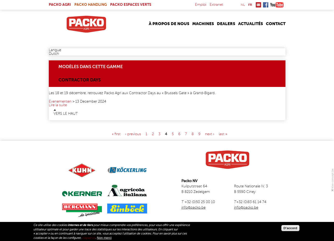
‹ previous (133, 134)
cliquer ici (88, 238)
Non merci (104, 238)
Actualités (250, 24)
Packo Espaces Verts (130, 5)
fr (250, 5)
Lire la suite (58, 105)
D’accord (290, 228)
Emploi (200, 5)
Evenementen (60, 101)
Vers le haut (66, 113)
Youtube (277, 4)
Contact (275, 24)
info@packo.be (193, 207)
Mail (258, 4)
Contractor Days (79, 80)
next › (209, 134)
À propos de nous (169, 24)
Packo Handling (90, 5)
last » (223, 134)
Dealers (226, 24)
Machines (203, 24)
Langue (55, 50)
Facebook (265, 4)
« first (116, 134)
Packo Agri (60, 5)
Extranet (216, 5)
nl (243, 5)
